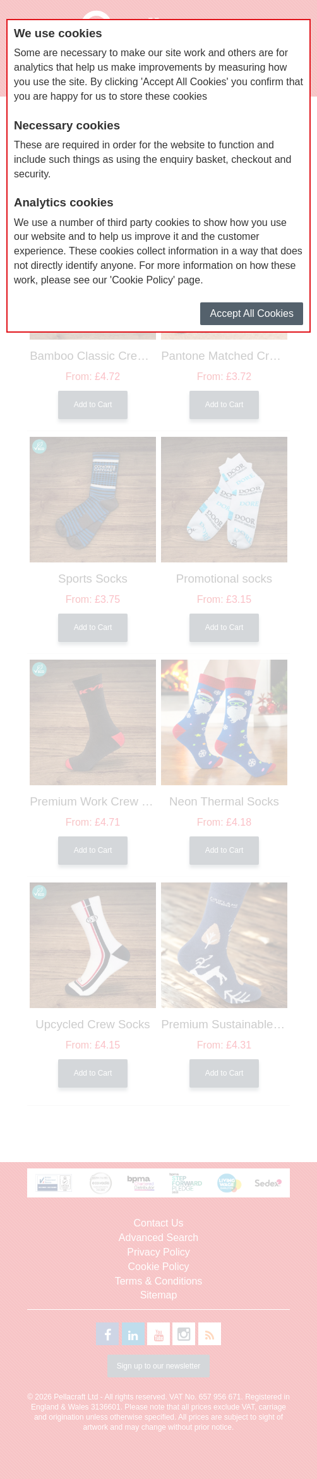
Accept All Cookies (252, 313)
